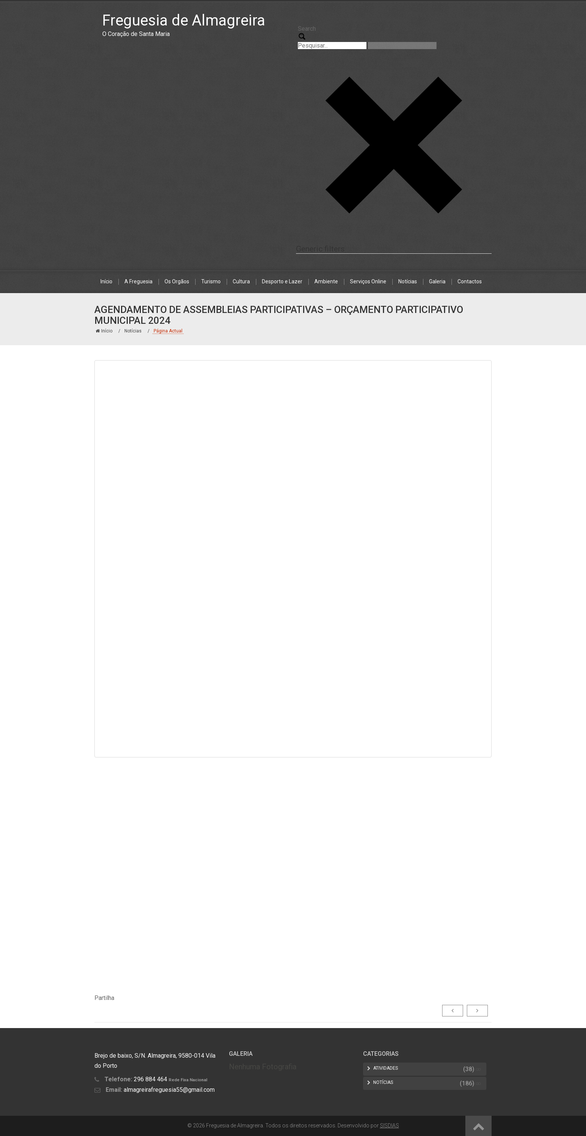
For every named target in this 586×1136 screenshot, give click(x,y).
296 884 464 (150, 1079)
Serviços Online (368, 281)
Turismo (211, 281)
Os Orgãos (176, 281)
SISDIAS (389, 1126)
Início (106, 281)
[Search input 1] (332, 45)
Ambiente (326, 281)
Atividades (385, 1068)
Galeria (437, 281)
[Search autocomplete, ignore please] (402, 45)
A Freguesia (138, 281)
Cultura (241, 281)
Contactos (469, 281)
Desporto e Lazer (282, 281)
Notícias (407, 281)
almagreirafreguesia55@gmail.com (169, 1089)
